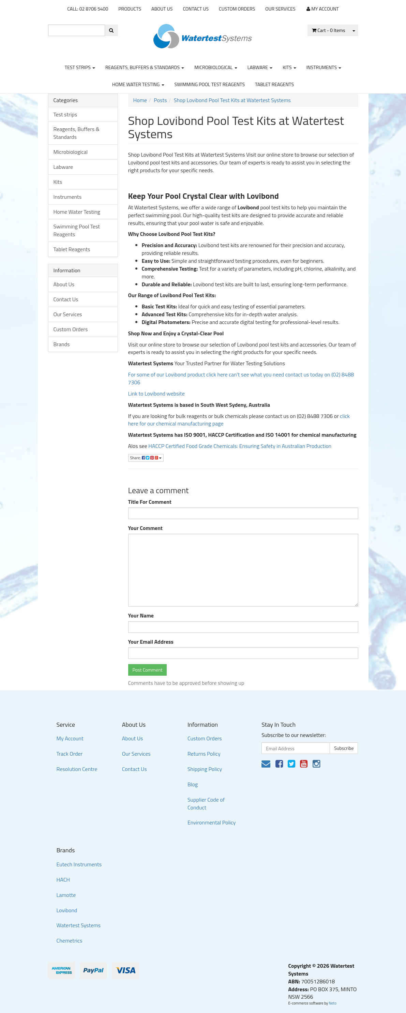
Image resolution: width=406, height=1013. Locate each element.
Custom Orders (237, 8)
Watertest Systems (79, 925)
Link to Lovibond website (157, 393)
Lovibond (67, 910)
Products (129, 8)
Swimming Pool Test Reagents (210, 84)
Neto (332, 1003)
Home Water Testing (138, 84)
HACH (63, 879)
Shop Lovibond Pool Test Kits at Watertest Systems (232, 100)
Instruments (324, 67)
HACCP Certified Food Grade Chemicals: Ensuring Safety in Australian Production (239, 446)
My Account (70, 738)
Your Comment (145, 528)
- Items (328, 30)
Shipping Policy (204, 769)
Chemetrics (69, 940)
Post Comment (148, 669)
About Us (161, 8)
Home (140, 100)
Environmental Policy (211, 822)
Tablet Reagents (274, 84)
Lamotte (66, 895)
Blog (192, 784)
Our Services (280, 8)
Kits (289, 67)
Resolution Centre (77, 769)
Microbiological (215, 67)
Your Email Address (151, 642)
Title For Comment (149, 502)
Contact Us (196, 8)
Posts (160, 100)
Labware (260, 67)
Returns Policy (204, 754)
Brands (62, 344)
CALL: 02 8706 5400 (87, 8)
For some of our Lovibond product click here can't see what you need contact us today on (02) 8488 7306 (241, 378)
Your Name (141, 616)
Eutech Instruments (79, 864)
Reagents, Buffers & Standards (144, 67)
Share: (146, 457)
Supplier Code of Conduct (206, 803)
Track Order (70, 754)
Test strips (80, 67)
